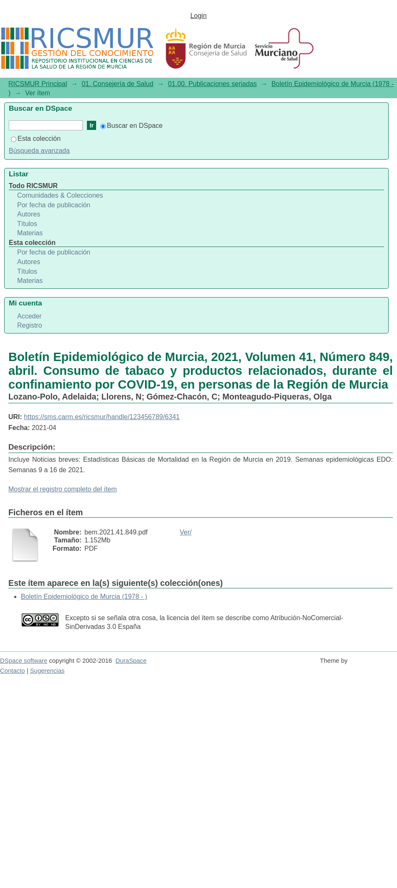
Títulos (27, 223)
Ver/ (185, 532)
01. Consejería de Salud (117, 83)
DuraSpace (130, 660)
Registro (29, 325)
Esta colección (36, 138)
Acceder (29, 316)
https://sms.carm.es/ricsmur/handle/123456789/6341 (102, 416)
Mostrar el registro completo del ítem (62, 489)
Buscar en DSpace (131, 125)
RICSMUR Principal (37, 83)
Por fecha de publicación (53, 205)
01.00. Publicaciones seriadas (212, 83)
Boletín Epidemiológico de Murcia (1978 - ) (84, 596)
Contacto (12, 670)
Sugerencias (47, 670)
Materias (30, 233)
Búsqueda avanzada (39, 150)
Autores (28, 214)
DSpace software (23, 660)
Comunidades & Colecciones (60, 195)
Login (198, 15)
